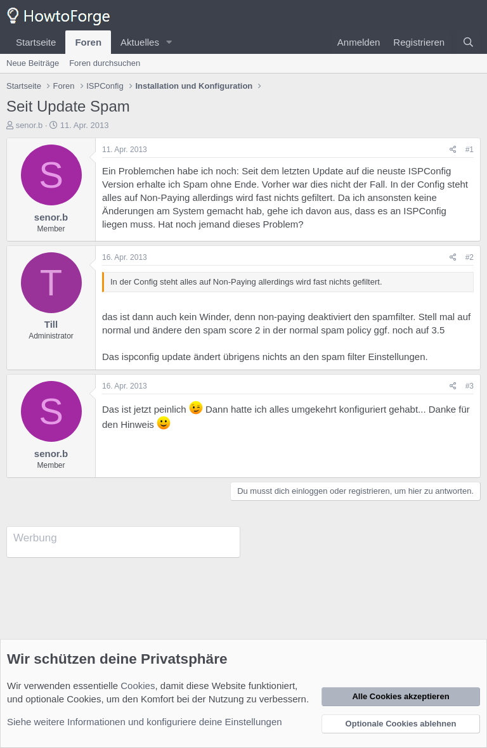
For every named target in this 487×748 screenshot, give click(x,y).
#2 (469, 257)
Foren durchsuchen (104, 63)
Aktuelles (139, 42)
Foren (88, 42)
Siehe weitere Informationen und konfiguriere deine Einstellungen (144, 721)
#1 (469, 149)
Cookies (137, 685)
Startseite (36, 42)
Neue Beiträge (32, 63)
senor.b (29, 125)
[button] (169, 42)
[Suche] (468, 42)
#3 (469, 386)
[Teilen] (453, 150)
